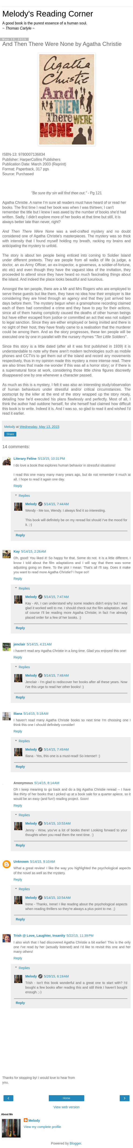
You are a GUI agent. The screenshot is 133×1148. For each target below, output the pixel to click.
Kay (17, 551)
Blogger (75, 1143)
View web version (66, 1107)
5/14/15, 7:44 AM (56, 504)
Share (10, 434)
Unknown (21, 861)
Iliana (18, 713)
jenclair (19, 644)
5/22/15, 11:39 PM (80, 935)
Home (66, 1098)
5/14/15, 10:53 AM (57, 823)
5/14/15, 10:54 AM (57, 898)
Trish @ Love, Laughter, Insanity (39, 935)
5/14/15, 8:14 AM (46, 783)
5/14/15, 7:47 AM (56, 597)
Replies (24, 495)
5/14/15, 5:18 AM (36, 713)
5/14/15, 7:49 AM (56, 749)
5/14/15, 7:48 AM (56, 675)
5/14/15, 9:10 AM (42, 861)
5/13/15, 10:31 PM (51, 458)
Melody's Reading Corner (47, 13)
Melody (31, 504)
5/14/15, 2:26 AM (33, 551)
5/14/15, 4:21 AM (39, 644)
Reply (18, 486)
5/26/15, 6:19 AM (56, 976)
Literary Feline (25, 458)
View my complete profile (42, 1127)
